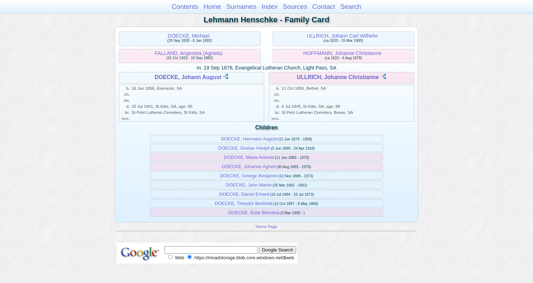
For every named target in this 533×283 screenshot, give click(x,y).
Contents (185, 6)
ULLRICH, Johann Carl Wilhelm (342, 36)
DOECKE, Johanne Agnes (249, 166)
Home (212, 6)
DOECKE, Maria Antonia (249, 157)
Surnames (241, 6)
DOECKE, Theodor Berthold (243, 203)
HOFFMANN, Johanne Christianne (342, 53)
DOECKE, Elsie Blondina (254, 212)
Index (269, 6)
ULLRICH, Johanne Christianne (338, 77)
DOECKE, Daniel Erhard (244, 194)
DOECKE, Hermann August (249, 139)
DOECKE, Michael (189, 36)
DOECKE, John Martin (249, 185)
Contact (323, 6)
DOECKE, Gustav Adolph (244, 148)
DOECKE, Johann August (188, 77)
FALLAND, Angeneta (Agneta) (189, 53)
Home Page (267, 226)
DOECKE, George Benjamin (249, 175)
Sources (295, 6)
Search (350, 6)
